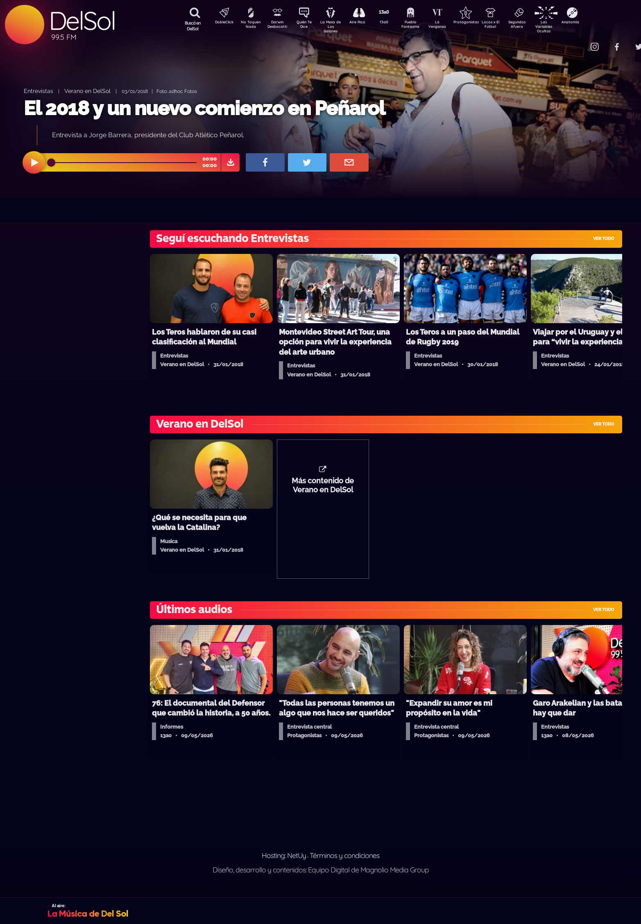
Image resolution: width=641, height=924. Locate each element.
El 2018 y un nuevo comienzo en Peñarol (204, 108)
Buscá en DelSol (193, 26)
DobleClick (221, 23)
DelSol (82, 21)
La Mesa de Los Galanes (336, 26)
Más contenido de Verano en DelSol (323, 489)
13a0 (393, 23)
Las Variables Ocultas (565, 26)
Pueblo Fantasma (421, 26)
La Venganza (451, 26)
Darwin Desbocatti (279, 26)
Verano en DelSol (87, 90)
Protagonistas (479, 23)
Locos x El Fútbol (508, 26)
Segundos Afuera (537, 26)
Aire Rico (365, 23)
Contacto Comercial (578, 42)
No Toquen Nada (250, 26)
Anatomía (594, 23)
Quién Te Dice (307, 26)
